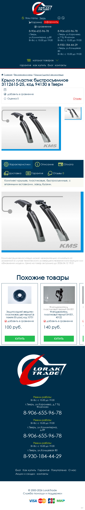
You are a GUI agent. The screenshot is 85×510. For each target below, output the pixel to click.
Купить (19, 338)
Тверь (43, 18)
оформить (51, 21)
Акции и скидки (25, 473)
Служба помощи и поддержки (42, 493)
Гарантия (25, 65)
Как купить (39, 65)
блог (50, 65)
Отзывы (77, 98)
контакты (60, 65)
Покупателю (59, 470)
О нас (72, 470)
